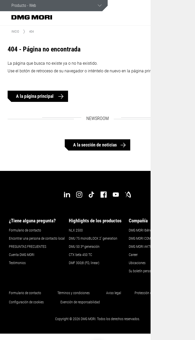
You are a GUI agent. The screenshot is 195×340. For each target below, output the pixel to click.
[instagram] (79, 195)
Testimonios (17, 264)
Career (133, 255)
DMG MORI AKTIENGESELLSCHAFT (153, 247)
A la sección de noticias (95, 145)
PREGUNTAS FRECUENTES (27, 247)
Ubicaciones (137, 264)
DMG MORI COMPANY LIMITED (150, 239)
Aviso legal (113, 294)
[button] (166, 17)
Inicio (15, 32)
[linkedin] (67, 195)
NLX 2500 (76, 231)
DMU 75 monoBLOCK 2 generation (93, 239)
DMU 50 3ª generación (84, 247)
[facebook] (103, 195)
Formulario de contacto (25, 231)
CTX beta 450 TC (80, 255)
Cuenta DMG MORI (21, 255)
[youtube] (115, 195)
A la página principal (35, 97)
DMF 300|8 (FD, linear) (84, 264)
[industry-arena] (128, 195)
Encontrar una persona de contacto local (37, 239)
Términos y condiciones (73, 294)
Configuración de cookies (26, 303)
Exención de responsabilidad (80, 303)
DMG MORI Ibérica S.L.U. (145, 231)
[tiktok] (91, 195)
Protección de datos (148, 294)
